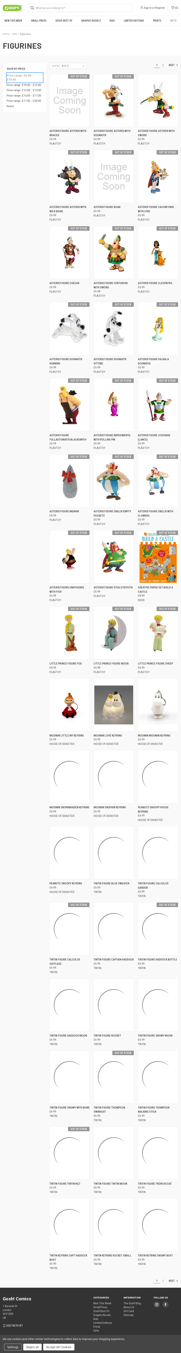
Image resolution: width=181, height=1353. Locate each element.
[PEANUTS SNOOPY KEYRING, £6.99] (69, 853)
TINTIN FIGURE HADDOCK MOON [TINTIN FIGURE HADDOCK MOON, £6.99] (68, 1035)
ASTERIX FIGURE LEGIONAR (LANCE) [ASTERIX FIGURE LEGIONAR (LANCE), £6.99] (154, 437)
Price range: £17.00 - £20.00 (24, 101)
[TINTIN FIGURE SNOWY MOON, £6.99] (158, 1005)
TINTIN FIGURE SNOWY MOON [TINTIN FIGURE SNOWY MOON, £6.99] (155, 1035)
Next (173, 65)
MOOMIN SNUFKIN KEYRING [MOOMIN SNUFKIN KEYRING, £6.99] (110, 807)
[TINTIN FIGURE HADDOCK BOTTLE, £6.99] (158, 929)
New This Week (13, 20)
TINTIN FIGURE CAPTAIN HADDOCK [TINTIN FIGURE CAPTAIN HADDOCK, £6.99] (114, 959)
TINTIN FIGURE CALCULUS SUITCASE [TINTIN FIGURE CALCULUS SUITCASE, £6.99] (64, 961)
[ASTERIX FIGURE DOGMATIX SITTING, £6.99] (113, 328)
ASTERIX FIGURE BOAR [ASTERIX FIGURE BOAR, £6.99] (107, 207)
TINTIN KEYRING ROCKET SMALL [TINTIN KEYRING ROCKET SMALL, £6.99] (113, 1255)
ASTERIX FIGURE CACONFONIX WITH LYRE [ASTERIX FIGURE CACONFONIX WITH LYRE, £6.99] (156, 209)
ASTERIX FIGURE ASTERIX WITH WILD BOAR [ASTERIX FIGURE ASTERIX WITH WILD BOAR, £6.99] (67, 209)
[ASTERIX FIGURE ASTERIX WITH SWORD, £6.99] (158, 100)
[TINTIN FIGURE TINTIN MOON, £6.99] (113, 1153)
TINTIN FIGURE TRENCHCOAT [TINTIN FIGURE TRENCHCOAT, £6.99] (155, 1183)
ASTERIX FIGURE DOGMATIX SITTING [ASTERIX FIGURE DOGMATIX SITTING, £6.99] (110, 361)
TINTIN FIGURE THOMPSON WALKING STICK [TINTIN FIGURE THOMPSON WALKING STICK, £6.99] (153, 1110)
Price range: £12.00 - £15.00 (24, 90)
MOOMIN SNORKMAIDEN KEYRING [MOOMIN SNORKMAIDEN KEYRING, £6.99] (69, 807)
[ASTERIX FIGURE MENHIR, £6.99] (69, 481)
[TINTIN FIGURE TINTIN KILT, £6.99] (69, 1153)
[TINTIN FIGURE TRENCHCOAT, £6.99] (158, 1153)
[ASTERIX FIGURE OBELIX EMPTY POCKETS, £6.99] (113, 481)
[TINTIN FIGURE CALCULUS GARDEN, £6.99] (158, 853)
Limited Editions (134, 20)
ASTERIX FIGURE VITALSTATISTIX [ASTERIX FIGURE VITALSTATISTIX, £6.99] (113, 587)
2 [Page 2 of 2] (163, 65)
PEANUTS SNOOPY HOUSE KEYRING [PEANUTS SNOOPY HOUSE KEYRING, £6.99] (153, 809)
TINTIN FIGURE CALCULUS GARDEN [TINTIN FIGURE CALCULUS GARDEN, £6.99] (153, 885)
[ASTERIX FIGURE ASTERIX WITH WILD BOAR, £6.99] (69, 176)
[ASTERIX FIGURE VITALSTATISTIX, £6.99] (113, 557)
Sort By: (56, 65)
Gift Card (129, 1311)
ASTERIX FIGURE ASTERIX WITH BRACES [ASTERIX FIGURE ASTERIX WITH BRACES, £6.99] (67, 133)
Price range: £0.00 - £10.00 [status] (20, 77)
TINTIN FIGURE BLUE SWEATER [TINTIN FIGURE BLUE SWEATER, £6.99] (111, 883)
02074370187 (14, 1325)
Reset (10, 106)
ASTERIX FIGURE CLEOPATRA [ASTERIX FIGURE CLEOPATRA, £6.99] (155, 283)
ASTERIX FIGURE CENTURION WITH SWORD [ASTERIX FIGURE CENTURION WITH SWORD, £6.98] (111, 285)
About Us (129, 1307)
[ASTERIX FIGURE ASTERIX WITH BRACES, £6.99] (69, 100)
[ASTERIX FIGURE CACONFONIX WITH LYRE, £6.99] (158, 176)
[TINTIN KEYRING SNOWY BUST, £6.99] (158, 1225)
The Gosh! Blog (132, 1303)
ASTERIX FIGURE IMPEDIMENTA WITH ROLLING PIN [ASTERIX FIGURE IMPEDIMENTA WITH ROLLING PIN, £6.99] (112, 437)
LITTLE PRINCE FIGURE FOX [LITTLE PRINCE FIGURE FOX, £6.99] (65, 663)
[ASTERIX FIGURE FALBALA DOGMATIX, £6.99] (158, 328)
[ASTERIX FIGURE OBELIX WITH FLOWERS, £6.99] (158, 481)
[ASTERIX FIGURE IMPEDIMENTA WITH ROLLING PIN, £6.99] (113, 404)
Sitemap (129, 1315)
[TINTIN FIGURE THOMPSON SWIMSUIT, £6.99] (113, 1077)
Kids (112, 20)
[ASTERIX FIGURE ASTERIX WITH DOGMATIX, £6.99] (113, 100)
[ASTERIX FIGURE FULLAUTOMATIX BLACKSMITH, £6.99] (69, 404)
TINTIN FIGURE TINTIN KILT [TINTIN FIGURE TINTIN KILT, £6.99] (64, 1183)
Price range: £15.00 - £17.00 (24, 95)
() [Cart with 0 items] (174, 7)
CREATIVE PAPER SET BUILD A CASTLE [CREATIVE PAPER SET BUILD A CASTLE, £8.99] (155, 589)
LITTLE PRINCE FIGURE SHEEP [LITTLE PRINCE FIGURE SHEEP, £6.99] (155, 663)
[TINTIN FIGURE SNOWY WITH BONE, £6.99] (69, 1077)
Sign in (148, 7)
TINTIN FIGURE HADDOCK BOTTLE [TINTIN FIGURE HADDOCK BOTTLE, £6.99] (157, 959)
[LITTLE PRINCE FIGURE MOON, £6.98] (113, 633)
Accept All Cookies (58, 1347)
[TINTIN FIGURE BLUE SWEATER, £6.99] (113, 853)
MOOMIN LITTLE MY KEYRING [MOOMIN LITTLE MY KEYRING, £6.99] (66, 735)
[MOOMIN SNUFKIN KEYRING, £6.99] (113, 777)
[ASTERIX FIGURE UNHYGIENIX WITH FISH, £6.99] (69, 557)
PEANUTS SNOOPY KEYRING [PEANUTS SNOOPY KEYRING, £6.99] (65, 883)
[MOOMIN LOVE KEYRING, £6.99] (113, 705)
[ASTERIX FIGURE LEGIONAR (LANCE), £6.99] (158, 404)
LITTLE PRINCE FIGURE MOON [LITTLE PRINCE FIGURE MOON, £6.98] (111, 663)
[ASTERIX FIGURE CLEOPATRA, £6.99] (158, 252)
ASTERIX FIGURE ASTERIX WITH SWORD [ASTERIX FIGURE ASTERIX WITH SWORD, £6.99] (156, 133)
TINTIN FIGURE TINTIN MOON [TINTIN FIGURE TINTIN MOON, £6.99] (110, 1183)
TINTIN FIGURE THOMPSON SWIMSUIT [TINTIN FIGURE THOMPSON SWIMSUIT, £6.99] (109, 1110)
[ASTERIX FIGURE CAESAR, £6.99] (69, 252)
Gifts (173, 20)
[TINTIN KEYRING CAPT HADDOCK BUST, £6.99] (69, 1225)
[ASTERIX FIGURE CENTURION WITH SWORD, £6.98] (113, 252)
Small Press (39, 20)
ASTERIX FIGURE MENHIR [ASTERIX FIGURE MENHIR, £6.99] (64, 511)
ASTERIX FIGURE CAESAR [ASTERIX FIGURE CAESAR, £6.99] (64, 283)
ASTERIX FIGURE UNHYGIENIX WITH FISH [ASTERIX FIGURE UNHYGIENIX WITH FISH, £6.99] (66, 589)
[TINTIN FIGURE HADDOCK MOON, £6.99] (69, 1005)
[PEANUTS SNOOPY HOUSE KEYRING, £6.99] (158, 777)
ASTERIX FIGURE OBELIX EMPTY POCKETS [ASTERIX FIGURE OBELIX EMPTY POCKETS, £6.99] (112, 513)
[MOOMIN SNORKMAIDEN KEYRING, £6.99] (69, 777)
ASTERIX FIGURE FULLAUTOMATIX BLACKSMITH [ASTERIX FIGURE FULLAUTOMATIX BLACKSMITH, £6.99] (67, 437)
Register (160, 7)
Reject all (32, 1347)
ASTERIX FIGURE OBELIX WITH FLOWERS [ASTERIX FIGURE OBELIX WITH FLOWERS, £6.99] (155, 513)
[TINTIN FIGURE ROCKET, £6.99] (113, 1005)
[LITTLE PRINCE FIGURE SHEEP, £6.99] (158, 633)
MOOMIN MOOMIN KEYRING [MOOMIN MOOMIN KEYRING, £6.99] (154, 735)
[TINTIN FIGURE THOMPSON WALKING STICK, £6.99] (158, 1077)
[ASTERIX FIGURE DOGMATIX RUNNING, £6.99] (69, 328)
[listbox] (74, 66)
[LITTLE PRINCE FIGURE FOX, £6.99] (69, 633)
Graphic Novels (91, 20)
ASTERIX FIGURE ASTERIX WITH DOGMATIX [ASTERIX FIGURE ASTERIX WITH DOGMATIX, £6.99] (112, 133)
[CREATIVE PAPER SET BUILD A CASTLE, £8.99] (158, 557)
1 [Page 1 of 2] (157, 65)
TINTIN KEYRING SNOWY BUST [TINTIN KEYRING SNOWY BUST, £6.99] (155, 1255)
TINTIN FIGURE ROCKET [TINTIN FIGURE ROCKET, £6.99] (107, 1035)
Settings (13, 1347)
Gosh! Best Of (63, 20)
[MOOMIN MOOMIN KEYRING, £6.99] (158, 705)
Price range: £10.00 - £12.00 (24, 85)
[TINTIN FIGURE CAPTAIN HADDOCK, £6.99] (113, 929)
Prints (157, 20)
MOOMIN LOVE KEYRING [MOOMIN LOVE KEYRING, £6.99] (108, 735)
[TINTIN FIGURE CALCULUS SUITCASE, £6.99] (69, 929)
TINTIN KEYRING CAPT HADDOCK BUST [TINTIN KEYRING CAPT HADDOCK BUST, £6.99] (68, 1257)
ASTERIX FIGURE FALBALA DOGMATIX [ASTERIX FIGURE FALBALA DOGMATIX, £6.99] (153, 361)
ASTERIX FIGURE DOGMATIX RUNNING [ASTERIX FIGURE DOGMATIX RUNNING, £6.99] (65, 361)
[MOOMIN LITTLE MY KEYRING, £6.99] (69, 705)
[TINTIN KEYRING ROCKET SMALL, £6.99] (113, 1225)
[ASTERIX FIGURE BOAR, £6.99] (113, 176)
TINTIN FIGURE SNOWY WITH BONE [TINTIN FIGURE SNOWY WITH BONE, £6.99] (69, 1107)
